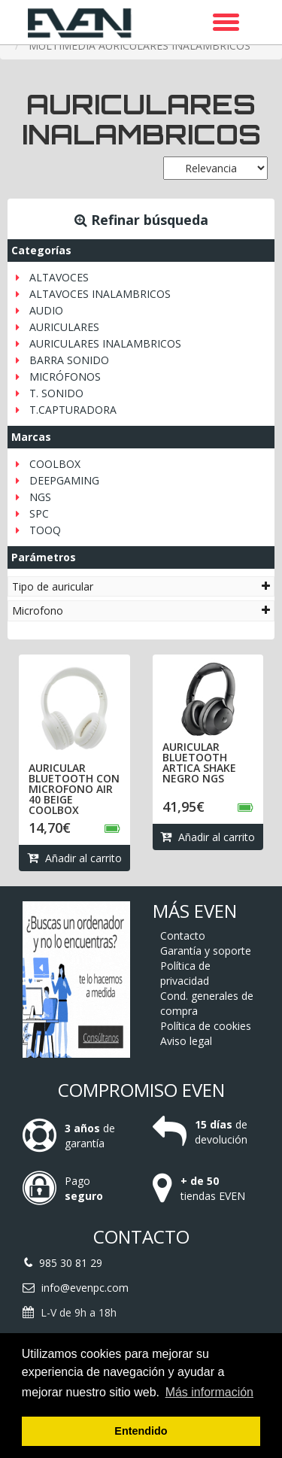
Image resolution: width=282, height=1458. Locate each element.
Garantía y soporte (205, 950)
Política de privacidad (185, 973)
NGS (40, 497)
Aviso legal (186, 1041)
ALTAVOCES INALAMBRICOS (100, 294)
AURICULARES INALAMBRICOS (105, 343)
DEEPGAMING (64, 480)
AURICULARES (64, 327)
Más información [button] (209, 1392)
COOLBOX (54, 464)
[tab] (141, 586)
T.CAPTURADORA (73, 409)
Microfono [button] (141, 610)
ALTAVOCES (59, 277)
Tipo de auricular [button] (141, 586)
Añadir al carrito (74, 858)
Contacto (182, 935)
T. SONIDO (56, 393)
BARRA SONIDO (69, 360)
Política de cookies (205, 1026)
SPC (39, 513)
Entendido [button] (140, 1431)
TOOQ (45, 530)
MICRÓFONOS (65, 376)
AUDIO (46, 310)
